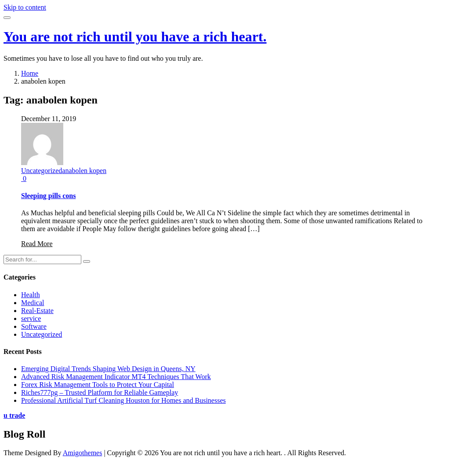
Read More (37, 243)
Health (30, 294)
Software (34, 326)
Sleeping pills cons (48, 195)
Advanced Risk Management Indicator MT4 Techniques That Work (116, 376)
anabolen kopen (84, 170)
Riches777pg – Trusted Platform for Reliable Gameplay (99, 392)
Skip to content (25, 7)
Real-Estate (37, 310)
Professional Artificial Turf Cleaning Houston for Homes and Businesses (123, 400)
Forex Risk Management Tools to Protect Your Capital (97, 384)
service (31, 318)
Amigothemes (82, 453)
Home (29, 73)
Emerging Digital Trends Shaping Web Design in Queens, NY (108, 368)
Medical (32, 302)
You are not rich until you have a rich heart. (135, 36)
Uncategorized (41, 170)
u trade (14, 415)
